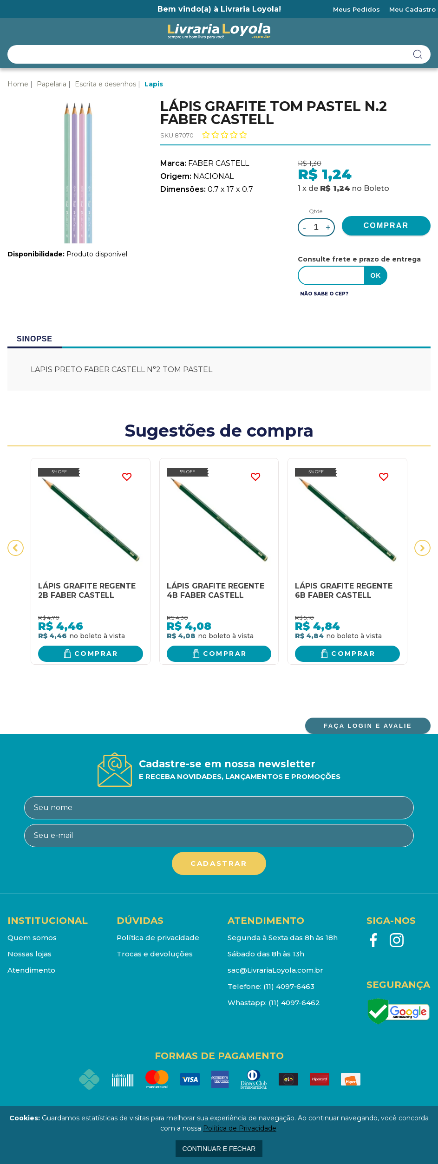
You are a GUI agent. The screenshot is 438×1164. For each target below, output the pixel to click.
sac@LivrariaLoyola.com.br (275, 970)
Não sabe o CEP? (324, 294)
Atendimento (31, 970)
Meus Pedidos (356, 9)
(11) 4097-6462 (294, 1002)
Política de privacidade (158, 937)
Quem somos (32, 937)
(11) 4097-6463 (288, 986)
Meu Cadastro (412, 9)
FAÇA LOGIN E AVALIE (368, 725)
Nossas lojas (29, 953)
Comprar (96, 653)
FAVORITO (127, 477)
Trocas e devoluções (155, 953)
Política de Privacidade (239, 1128)
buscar (418, 54)
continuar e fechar (219, 1148)
